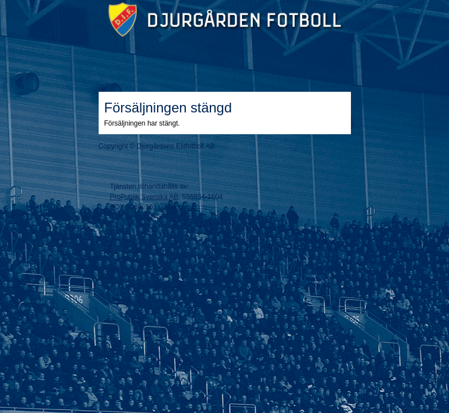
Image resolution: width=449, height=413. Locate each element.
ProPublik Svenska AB (144, 197)
